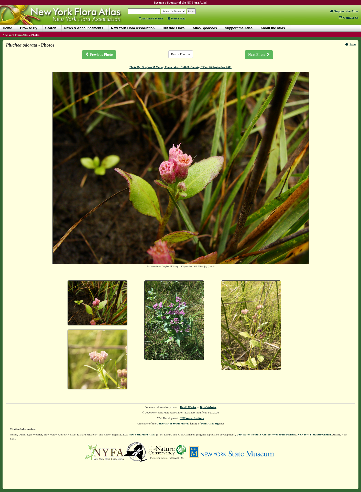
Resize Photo (180, 54)
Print (350, 44)
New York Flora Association (314, 434)
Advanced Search (151, 18)
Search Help (176, 18)
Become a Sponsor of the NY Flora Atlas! (180, 2)
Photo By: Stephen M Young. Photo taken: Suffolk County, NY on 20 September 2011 (180, 67)
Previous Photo (99, 54)
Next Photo (259, 54)
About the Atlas (272, 28)
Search (50, 28)
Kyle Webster (208, 407)
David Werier (188, 407)
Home (7, 28)
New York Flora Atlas (15, 34)
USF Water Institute (192, 418)
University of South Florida (172, 423)
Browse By (28, 28)
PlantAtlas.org (209, 423)
